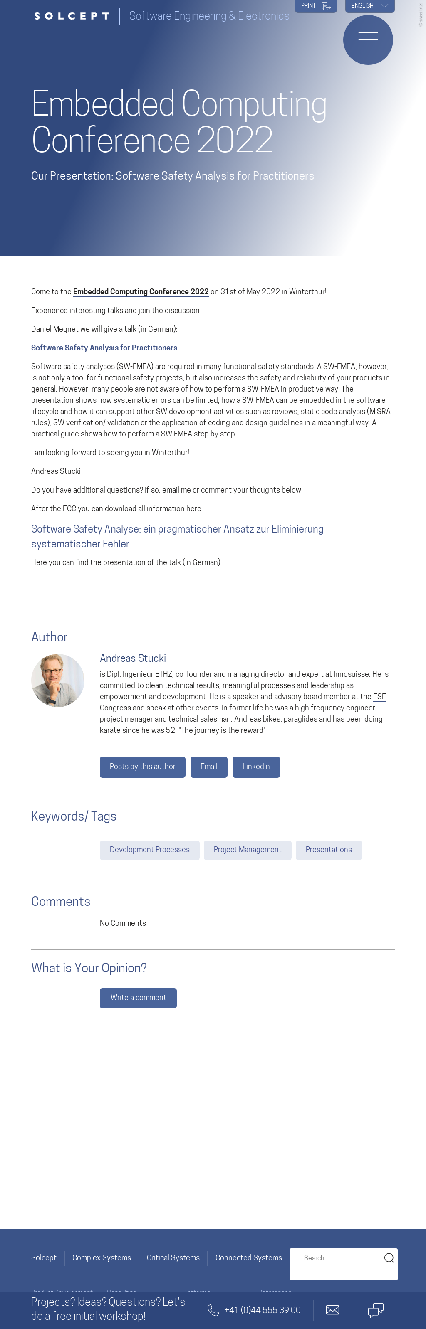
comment (216, 491)
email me (176, 491)
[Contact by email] (333, 1310)
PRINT (316, 6)
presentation (124, 563)
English (370, 6)
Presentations (329, 850)
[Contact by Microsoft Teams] (376, 1310)
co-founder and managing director (231, 675)
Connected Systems (248, 1258)
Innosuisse (351, 675)
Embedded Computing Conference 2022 (141, 292)
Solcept (44, 1258)
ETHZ (163, 675)
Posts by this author (143, 767)
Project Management (248, 850)
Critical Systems (173, 1258)
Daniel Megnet (55, 330)
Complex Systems (101, 1258)
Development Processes (150, 850)
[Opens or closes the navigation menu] (368, 40)
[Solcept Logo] (75, 17)
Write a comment (138, 998)
